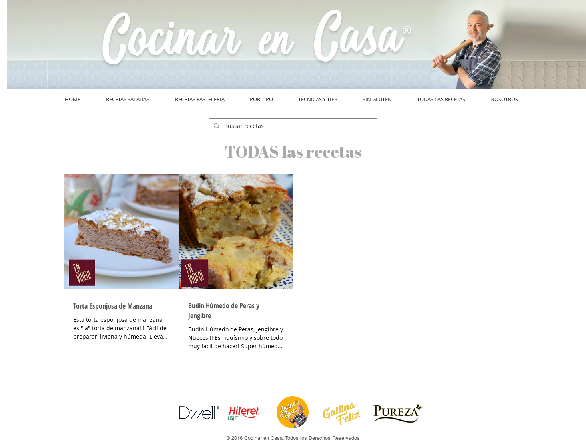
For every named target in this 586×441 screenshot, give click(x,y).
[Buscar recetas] (292, 126)
